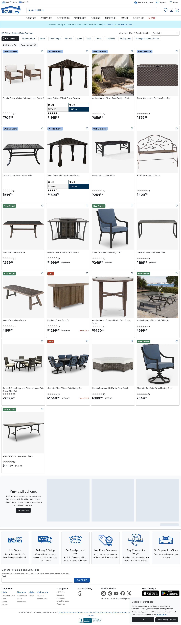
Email (4, 576)
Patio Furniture (26, 33)
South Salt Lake (8, 595)
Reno (19, 598)
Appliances (46, 18)
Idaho (32, 592)
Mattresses (80, 18)
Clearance (138, 18)
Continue (82, 580)
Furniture (31, 18)
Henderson (22, 595)
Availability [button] (110, 38)
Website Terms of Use (84, 612)
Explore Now (23, 510)
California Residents (120, 612)
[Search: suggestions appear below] (92, 10)
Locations (7, 588)
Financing (61, 598)
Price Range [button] (55, 38)
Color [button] (79, 38)
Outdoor (15, 33)
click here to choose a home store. (117, 24)
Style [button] (89, 38)
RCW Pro (61, 592)
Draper (4, 605)
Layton (4, 602)
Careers (60, 595)
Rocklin (40, 595)
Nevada (21, 592)
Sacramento (42, 598)
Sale (151, 18)
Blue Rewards (63, 601)
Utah (4, 592)
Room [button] (98, 38)
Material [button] (68, 38)
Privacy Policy (162, 614)
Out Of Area (9, 2)
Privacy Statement (106, 612)
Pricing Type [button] (125, 38)
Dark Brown (9, 45)
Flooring (95, 18)
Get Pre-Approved (144, 2)
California (42, 592)
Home (61, 612)
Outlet (124, 18)
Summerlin (22, 602)
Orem (4, 598)
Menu (173, 2)
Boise (31, 595)
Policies (96, 612)
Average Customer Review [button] (147, 38)
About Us (61, 604)
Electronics (63, 18)
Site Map (91, 615)
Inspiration (110, 18)
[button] (10, 38)
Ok (143, 619)
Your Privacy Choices (167, 619)
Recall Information (70, 612)
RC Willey (6, 33)
